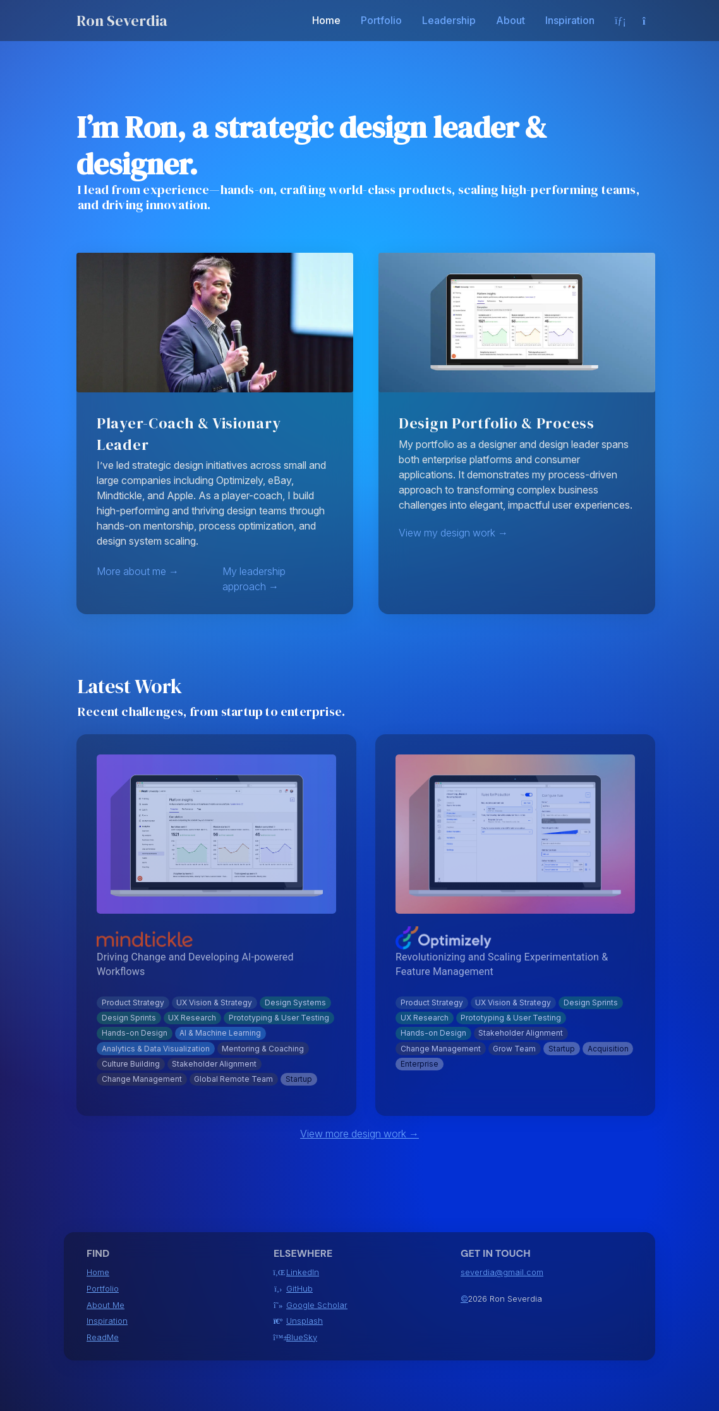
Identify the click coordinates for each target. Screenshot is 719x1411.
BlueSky (301, 1337)
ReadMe (103, 1337)
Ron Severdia (121, 20)
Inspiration (570, 20)
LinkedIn (302, 1272)
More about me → (138, 571)
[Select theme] (649, 20)
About (510, 20)
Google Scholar (316, 1305)
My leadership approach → (254, 579)
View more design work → (359, 1133)
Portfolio (381, 20)
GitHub (299, 1289)
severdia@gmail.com (502, 1272)
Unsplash (304, 1321)
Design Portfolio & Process (497, 423)
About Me (105, 1305)
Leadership (449, 20)
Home (326, 20)
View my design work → (453, 532)
